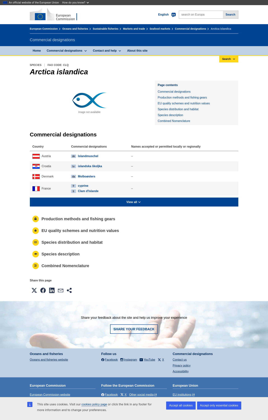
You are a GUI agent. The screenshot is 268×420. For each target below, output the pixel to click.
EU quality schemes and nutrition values (184, 103)
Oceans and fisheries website (49, 359)
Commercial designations (190, 28)
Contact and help (105, 50)
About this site (137, 50)
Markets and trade (134, 28)
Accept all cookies (181, 405)
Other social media (141, 394)
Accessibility (181, 371)
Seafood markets (160, 28)
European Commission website (50, 394)
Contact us (180, 359)
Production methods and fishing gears (182, 97)
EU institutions (182, 394)
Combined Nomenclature (174, 120)
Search (230, 14)
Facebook (109, 394)
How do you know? (75, 2)
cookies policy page (94, 404)
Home (37, 50)
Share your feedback (134, 329)
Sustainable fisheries (105, 28)
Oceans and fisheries (75, 28)
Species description (170, 115)
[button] (34, 290)
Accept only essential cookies (219, 405)
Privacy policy (182, 365)
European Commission (44, 28)
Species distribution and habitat (178, 109)
